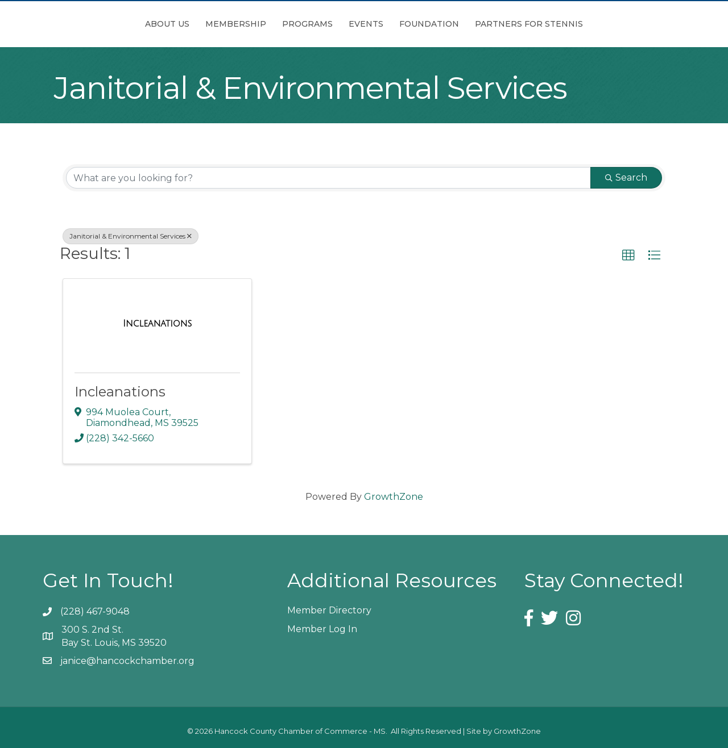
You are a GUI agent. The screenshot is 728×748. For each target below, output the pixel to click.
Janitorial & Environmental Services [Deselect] (130, 236)
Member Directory (329, 610)
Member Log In (322, 629)
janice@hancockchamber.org (127, 660)
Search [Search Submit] (626, 177)
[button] (628, 255)
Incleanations (120, 391)
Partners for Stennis (593, 24)
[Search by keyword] (328, 178)
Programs (243, 24)
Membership (172, 24)
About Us (103, 24)
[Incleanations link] (157, 323)
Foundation (493, 24)
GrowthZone (393, 496)
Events (429, 24)
